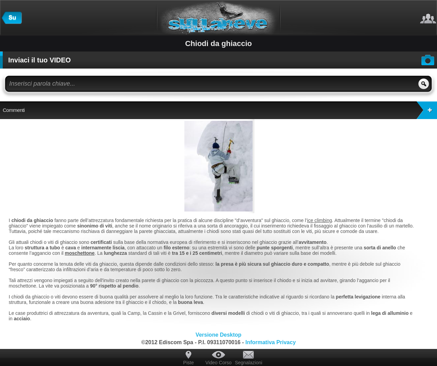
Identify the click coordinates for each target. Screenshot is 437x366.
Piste (188, 362)
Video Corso (219, 362)
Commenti (220, 110)
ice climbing (319, 220)
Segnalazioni (248, 362)
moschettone (80, 253)
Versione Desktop (218, 335)
